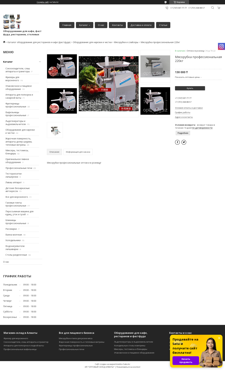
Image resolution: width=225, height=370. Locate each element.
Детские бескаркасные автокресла (17, 190)
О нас (101, 25)
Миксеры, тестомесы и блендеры (130, 349)
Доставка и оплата (141, 25)
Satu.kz (126, 364)
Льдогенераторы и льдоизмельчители (15, 123)
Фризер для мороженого (16, 338)
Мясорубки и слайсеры (126, 42)
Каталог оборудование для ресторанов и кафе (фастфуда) (39, 42)
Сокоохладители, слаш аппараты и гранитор (26, 342)
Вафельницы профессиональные (15, 114)
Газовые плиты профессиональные (15, 204)
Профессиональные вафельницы (20, 349)
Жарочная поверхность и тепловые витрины (81, 342)
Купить (190, 88)
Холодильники (13, 240)
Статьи (163, 25)
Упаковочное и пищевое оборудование (18, 87)
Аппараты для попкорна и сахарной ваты (19, 96)
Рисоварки (11, 228)
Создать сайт (43, 2)
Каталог (83, 25)
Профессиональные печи (18, 168)
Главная (66, 25)
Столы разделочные (16, 254)
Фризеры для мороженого (12, 79)
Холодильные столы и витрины (129, 345)
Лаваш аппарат (13, 182)
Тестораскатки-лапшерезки (13, 175)
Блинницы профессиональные (15, 222)
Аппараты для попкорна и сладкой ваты (24, 345)
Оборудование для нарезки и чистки (92, 42)
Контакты (117, 25)
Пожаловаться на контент (128, 367)
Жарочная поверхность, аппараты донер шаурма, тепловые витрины (18, 141)
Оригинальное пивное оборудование (17, 161)
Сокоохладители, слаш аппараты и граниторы (17, 70)
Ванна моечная (13, 234)
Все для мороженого (16, 196)
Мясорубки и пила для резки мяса (75, 338)
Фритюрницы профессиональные (15, 105)
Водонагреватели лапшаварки (15, 248)
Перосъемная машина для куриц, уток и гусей (19, 213)
